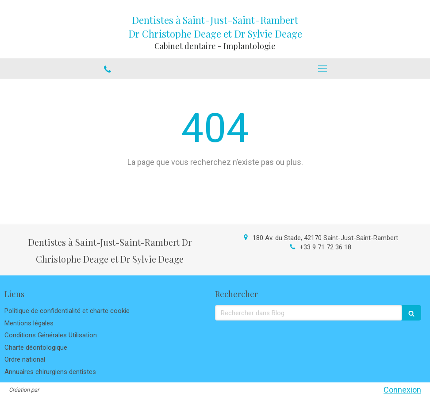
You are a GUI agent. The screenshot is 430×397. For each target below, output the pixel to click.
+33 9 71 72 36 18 (325, 247)
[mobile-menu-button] (322, 68)
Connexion (402, 389)
